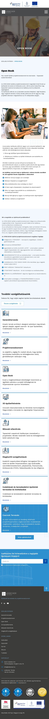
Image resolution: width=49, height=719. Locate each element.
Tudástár (4, 653)
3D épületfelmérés (7, 624)
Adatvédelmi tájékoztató (8, 683)
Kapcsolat (4, 643)
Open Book (18, 61)
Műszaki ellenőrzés (7, 628)
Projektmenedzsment (8, 618)
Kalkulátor (4, 640)
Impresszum (22, 683)
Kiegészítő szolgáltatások (9, 631)
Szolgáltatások (7, 61)
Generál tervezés (6, 615)
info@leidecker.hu (9, 667)
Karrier (3, 646)
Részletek (7, 332)
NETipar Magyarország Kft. (16, 713)
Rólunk (3, 649)
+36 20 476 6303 (9, 672)
